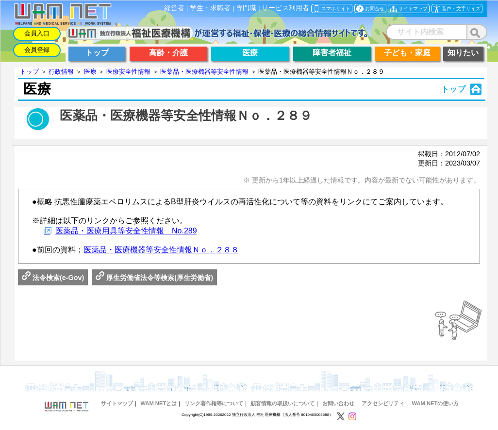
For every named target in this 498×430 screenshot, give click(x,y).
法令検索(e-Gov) (53, 277)
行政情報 (61, 71)
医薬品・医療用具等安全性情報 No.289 (126, 231)
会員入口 (37, 33)
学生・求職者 (210, 8)
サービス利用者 (285, 8)
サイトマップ (117, 403)
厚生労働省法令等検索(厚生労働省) (154, 277)
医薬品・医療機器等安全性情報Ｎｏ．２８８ (161, 250)
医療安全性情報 (128, 71)
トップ (29, 71)
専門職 (246, 8)
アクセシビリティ (383, 403)
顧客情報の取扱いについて (282, 403)
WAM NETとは (158, 403)
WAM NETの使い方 (435, 403)
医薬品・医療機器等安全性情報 (204, 71)
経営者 (174, 8)
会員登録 (37, 49)
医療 (90, 71)
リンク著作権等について (213, 403)
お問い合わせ (338, 403)
